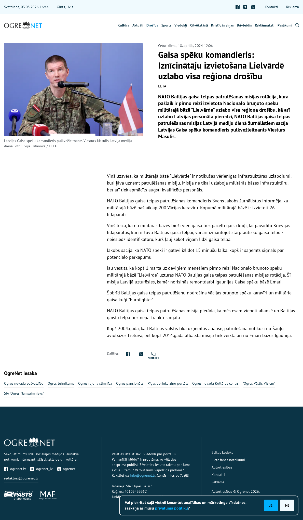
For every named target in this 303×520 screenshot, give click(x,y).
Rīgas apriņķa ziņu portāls (167, 383)
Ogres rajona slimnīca (95, 383)
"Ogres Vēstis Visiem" (259, 383)
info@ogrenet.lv (142, 475)
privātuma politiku (171, 508)
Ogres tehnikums (61, 383)
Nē (287, 505)
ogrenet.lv (15, 468)
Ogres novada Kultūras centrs (215, 383)
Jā (270, 505)
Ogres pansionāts (129, 383)
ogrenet (66, 468)
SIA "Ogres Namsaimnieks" (24, 393)
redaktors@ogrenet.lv (21, 478)
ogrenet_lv (41, 468)
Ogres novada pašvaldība (24, 383)
